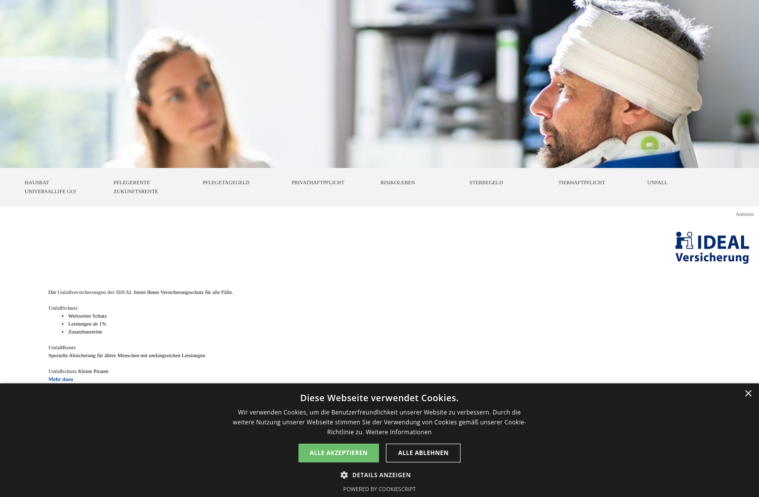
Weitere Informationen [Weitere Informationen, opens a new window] (399, 432)
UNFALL (657, 182)
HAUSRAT (37, 182)
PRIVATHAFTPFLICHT (318, 182)
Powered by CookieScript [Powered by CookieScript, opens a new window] (379, 489)
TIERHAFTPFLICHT (581, 182)
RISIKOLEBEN (397, 182)
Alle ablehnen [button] (423, 453)
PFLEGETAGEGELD (226, 182)
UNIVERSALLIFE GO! (50, 191)
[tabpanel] (379, 336)
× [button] (748, 394)
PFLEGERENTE (132, 182)
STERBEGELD (486, 182)
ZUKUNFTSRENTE (136, 191)
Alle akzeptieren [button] (339, 453)
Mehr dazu (60, 379)
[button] (379, 474)
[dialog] (379, 440)
